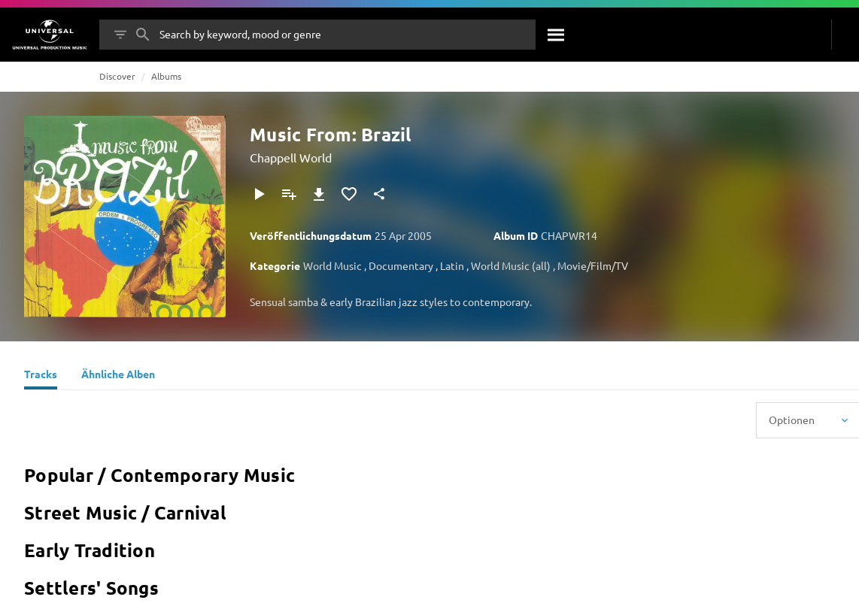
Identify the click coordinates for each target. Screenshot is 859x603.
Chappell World (291, 157)
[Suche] (557, 35)
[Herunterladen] (319, 194)
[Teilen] (379, 194)
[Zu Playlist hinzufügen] (289, 194)
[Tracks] (40, 375)
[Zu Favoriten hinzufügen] (349, 194)
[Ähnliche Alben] (118, 375)
